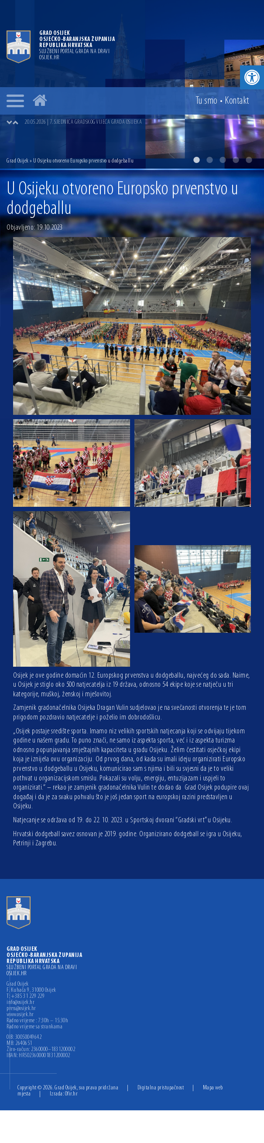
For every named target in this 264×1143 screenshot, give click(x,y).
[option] (132, 84)
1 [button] (196, 160)
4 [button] (235, 160)
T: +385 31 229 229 (26, 997)
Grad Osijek (18, 161)
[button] (252, 77)
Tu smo (206, 101)
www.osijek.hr (20, 1015)
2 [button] (209, 160)
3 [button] (222, 160)
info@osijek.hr (20, 1003)
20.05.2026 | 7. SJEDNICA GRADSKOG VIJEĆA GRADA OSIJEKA (83, 122)
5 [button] (248, 160)
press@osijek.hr (21, 1009)
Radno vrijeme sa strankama (34, 1027)
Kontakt (237, 101)
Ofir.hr (71, 1094)
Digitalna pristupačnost (160, 1088)
